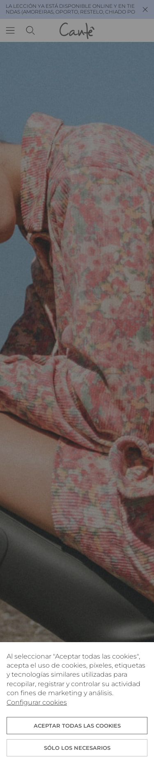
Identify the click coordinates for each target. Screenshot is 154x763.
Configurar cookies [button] (37, 702)
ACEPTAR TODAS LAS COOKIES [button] (77, 725)
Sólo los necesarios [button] (77, 748)
